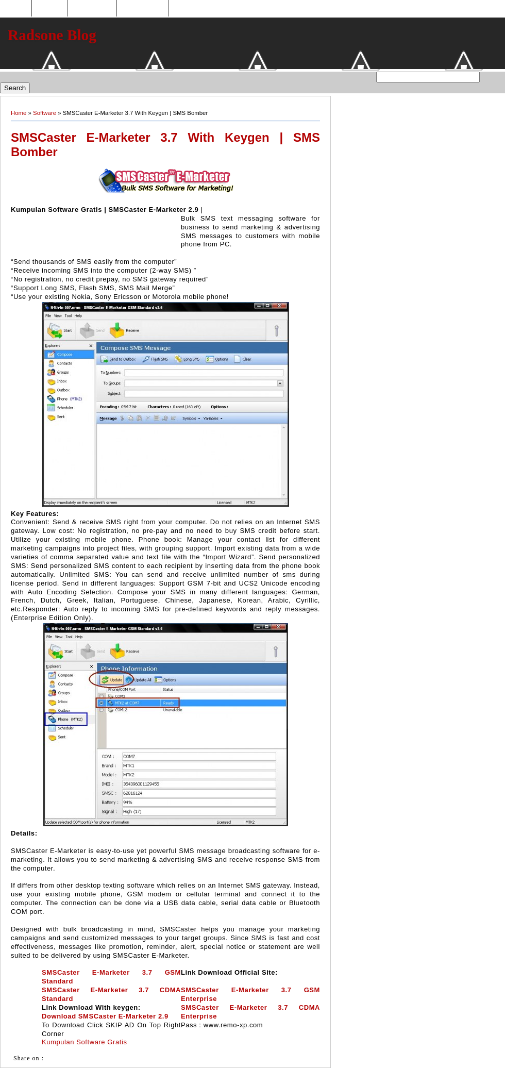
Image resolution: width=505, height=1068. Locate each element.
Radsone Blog (52, 35)
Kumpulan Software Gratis (84, 1042)
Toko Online (92, 8)
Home (17, 8)
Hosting (49, 8)
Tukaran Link (142, 8)
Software (44, 113)
